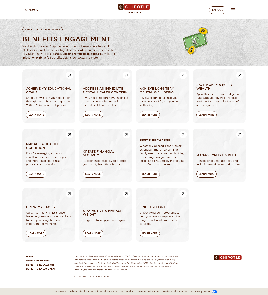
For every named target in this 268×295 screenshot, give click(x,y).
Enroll (217, 10)
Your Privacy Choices (200, 292)
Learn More (36, 115)
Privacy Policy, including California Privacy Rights (93, 291)
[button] (134, 12)
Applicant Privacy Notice (175, 291)
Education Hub (32, 57)
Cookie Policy (126, 291)
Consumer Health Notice (148, 291)
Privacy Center (59, 291)
